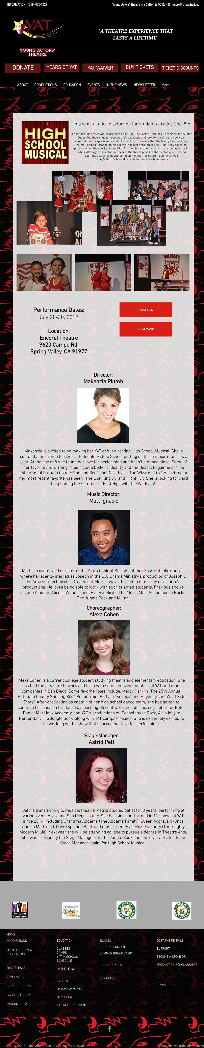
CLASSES (63, 949)
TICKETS (105, 941)
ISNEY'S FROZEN (113, 947)
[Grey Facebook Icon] (109, 1029)
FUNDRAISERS (17, 977)
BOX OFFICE (108, 979)
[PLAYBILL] (146, 309)
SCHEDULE (64, 961)
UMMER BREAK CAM (116, 954)
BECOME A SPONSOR (171, 957)
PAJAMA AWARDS (69, 989)
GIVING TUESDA (17, 995)
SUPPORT (163, 949)
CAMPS (62, 953)
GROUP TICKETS (111, 965)
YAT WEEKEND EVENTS (72, 1005)
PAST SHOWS (16, 968)
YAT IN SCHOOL (67, 957)
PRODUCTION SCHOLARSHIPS (177, 965)
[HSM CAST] (146, 329)
